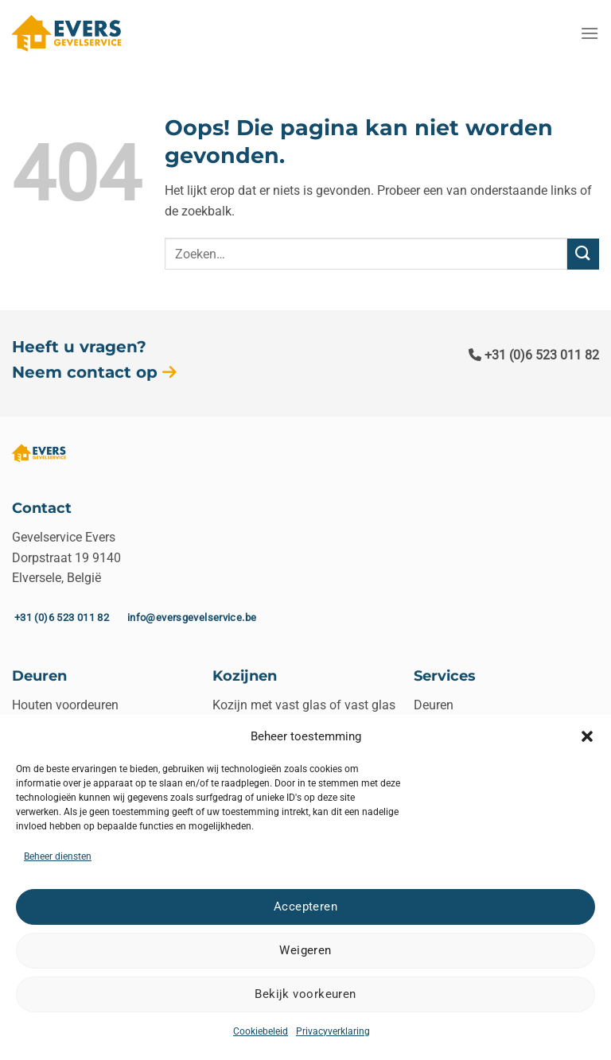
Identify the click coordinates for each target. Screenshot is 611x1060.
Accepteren (306, 906)
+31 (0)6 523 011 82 (534, 355)
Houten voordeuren (65, 704)
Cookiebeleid (260, 1031)
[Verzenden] (583, 254)
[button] (587, 736)
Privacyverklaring (333, 1031)
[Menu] (589, 33)
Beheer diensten (57, 856)
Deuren (433, 704)
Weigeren (305, 950)
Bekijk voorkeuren (305, 994)
